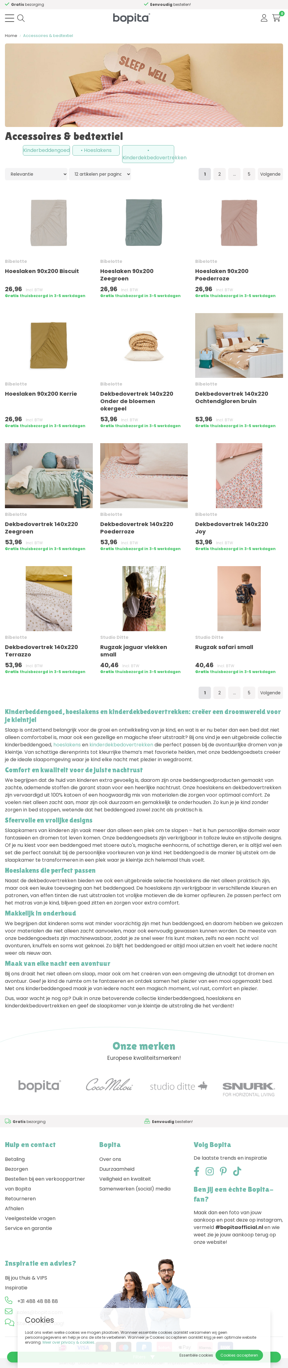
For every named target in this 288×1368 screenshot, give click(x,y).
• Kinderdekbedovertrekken (148, 154)
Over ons (110, 1159)
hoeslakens (67, 744)
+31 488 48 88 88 (37, 1301)
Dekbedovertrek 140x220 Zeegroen (41, 527)
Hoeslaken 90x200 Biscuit (42, 271)
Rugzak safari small (224, 647)
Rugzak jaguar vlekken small (133, 650)
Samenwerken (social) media (135, 1188)
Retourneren (20, 1198)
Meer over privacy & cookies (68, 1342)
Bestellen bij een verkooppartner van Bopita (45, 1183)
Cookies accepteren (239, 1355)
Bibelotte (16, 261)
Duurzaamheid (116, 1169)
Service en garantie (28, 1228)
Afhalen (14, 1208)
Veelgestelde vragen (30, 1218)
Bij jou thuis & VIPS (26, 1277)
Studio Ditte (114, 637)
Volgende (270, 174)
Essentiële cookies (196, 1355)
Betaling (15, 1159)
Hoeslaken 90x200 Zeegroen (127, 274)
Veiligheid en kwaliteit (125, 1178)
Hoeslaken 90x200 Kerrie (41, 394)
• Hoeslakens (96, 150)
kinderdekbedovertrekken (121, 744)
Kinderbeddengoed (46, 150)
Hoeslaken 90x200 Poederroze (222, 274)
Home (11, 35)
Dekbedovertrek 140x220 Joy (231, 527)
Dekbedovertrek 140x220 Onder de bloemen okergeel (136, 401)
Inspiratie (16, 1287)
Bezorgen (16, 1169)
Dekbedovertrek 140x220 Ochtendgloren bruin (231, 397)
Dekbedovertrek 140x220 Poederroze (136, 527)
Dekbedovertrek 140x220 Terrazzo (41, 650)
